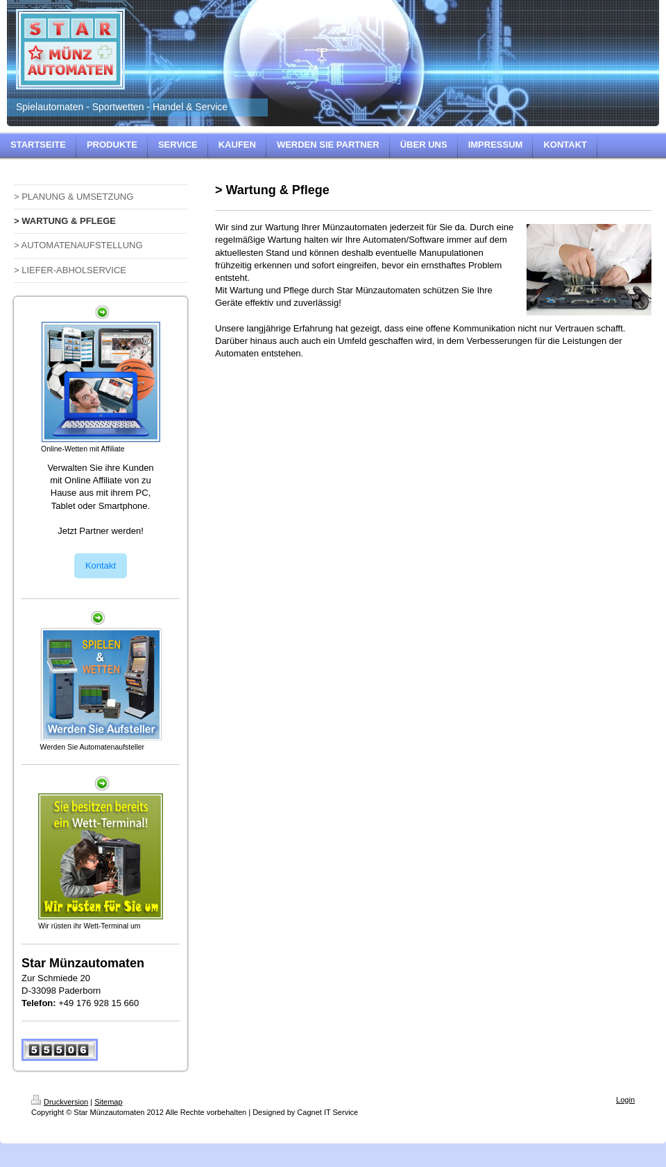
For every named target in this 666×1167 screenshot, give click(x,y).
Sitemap (108, 1102)
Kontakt (100, 565)
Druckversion (59, 1102)
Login (625, 1100)
